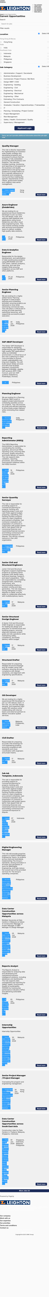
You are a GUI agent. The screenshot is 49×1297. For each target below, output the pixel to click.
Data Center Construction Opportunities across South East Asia (12, 1123)
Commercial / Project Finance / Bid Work (26, 79)
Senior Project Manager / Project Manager (14, 1076)
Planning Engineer (11, 393)
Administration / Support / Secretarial (26, 73)
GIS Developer (9, 695)
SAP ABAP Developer (12, 342)
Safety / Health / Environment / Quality (26, 119)
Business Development (26, 76)
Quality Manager (10, 146)
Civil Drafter (8, 738)
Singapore (26, 62)
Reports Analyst (10, 966)
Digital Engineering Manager (12, 848)
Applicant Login (24, 128)
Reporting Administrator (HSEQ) (12, 439)
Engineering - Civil (26, 88)
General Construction (26, 102)
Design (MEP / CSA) (26, 82)
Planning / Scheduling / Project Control (26, 111)
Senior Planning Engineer (10, 291)
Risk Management (26, 117)
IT (26, 108)
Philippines (26, 59)
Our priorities (38, 10)
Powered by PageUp (7, 1196)
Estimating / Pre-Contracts (26, 99)
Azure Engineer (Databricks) (10, 206)
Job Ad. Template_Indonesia (12, 774)
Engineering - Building (26, 85)
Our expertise (38, 9)
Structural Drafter (11, 660)
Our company (38, 4)
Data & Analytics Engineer (10, 251)
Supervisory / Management (26, 122)
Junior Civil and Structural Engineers (12, 563)
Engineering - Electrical (26, 90)
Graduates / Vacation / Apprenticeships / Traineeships (26, 105)
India (26, 48)
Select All (45, 33)
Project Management (26, 114)
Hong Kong (26, 42)
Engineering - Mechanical (26, 93)
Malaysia (26, 56)
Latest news (37, 6)
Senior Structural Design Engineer (10, 618)
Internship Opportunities (9, 1026)
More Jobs (24, 1191)
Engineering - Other (26, 96)
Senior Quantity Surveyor (10, 498)
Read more (41, 195)
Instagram (3, 2)
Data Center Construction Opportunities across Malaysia (12, 912)
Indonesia (26, 53)
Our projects (37, 7)
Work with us (38, 11)
